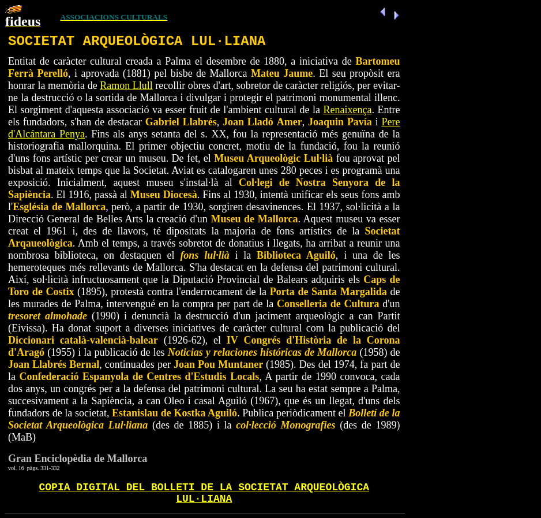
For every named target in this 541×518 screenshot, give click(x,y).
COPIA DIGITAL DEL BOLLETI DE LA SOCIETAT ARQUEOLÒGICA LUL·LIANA (204, 493)
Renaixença (348, 109)
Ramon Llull (126, 85)
